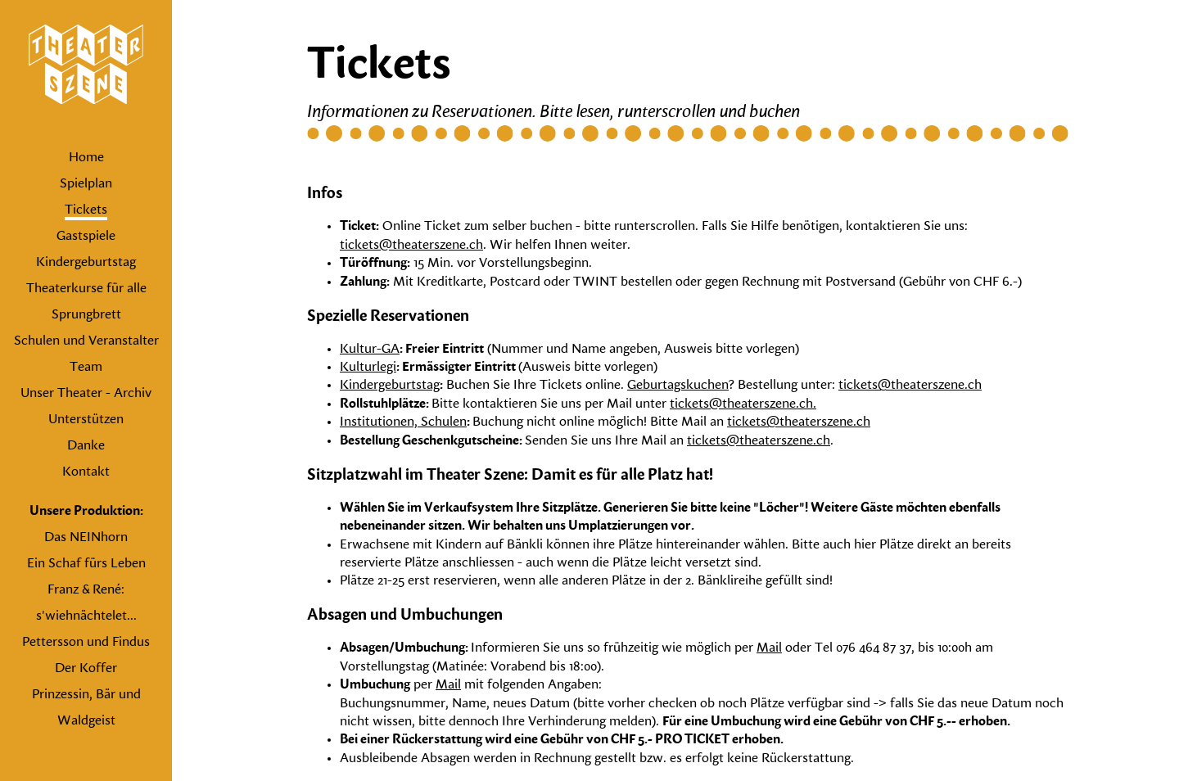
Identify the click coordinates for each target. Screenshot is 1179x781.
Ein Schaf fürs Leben (86, 564)
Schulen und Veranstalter (86, 341)
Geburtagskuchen (678, 385)
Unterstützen (86, 420)
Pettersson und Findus (86, 642)
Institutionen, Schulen (403, 422)
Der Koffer (86, 668)
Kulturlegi (368, 367)
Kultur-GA (370, 349)
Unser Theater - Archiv (85, 393)
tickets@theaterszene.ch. (743, 404)
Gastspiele (85, 236)
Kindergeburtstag (86, 262)
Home (86, 158)
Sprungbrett (86, 315)
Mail (769, 648)
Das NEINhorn (86, 537)
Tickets (86, 210)
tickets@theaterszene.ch (411, 245)
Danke (86, 446)
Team (86, 367)
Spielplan (86, 184)
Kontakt (86, 472)
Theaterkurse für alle (86, 289)
